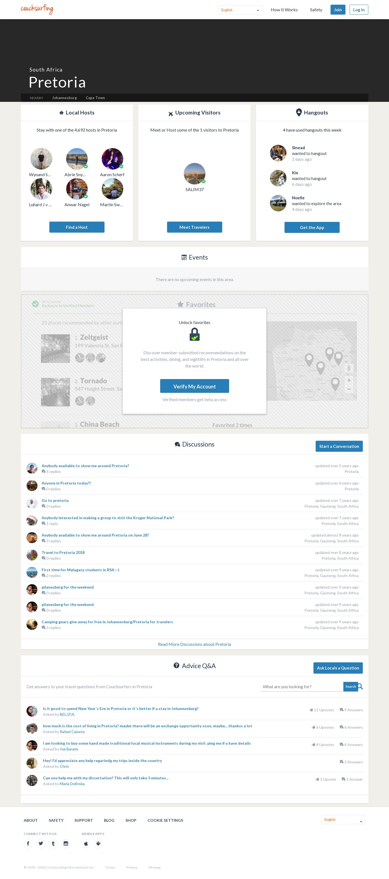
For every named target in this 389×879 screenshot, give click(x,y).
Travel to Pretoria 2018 (63, 552)
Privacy (131, 867)
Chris (64, 766)
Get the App (312, 227)
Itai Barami (69, 749)
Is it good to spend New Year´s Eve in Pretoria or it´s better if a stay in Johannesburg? (120, 708)
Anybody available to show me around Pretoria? (85, 465)
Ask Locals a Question (338, 667)
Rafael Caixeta (72, 731)
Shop (130, 820)
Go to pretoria (55, 500)
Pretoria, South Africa (340, 523)
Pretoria (352, 471)
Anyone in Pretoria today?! (66, 483)
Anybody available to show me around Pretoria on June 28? (95, 535)
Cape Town (95, 98)
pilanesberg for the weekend (68, 587)
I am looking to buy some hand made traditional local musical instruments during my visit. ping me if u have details (147, 743)
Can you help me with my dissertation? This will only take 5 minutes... (105, 777)
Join (338, 9)
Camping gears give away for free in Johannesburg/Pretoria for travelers (107, 621)
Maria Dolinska (72, 783)
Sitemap (154, 867)
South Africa (46, 69)
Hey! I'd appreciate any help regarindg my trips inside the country (102, 760)
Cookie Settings (165, 820)
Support (83, 820)
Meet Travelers (194, 227)
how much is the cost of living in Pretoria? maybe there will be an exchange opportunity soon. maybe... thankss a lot (147, 725)
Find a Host (77, 227)
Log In (359, 9)
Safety (316, 9)
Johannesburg (64, 98)
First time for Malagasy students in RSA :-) (80, 569)
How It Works (284, 9)
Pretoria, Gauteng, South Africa (331, 506)
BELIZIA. (67, 714)
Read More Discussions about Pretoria (194, 644)
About (31, 820)
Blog (109, 820)
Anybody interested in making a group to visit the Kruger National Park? (108, 517)
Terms (110, 867)
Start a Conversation (339, 446)
